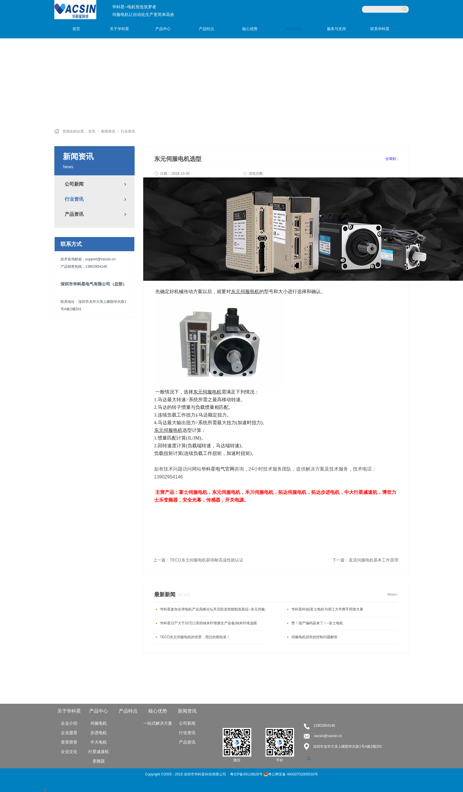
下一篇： (365, 560)
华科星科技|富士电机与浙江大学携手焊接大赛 (327, 609)
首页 (76, 29)
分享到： (392, 159)
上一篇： (198, 560)
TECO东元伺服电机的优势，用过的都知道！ (195, 637)
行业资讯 (128, 131)
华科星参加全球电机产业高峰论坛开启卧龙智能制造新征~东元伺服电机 (214, 609)
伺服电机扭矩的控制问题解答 (314, 637)
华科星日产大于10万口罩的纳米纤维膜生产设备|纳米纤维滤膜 (208, 623)
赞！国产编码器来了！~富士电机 (317, 623)
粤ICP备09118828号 (246, 774)
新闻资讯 (108, 131)
